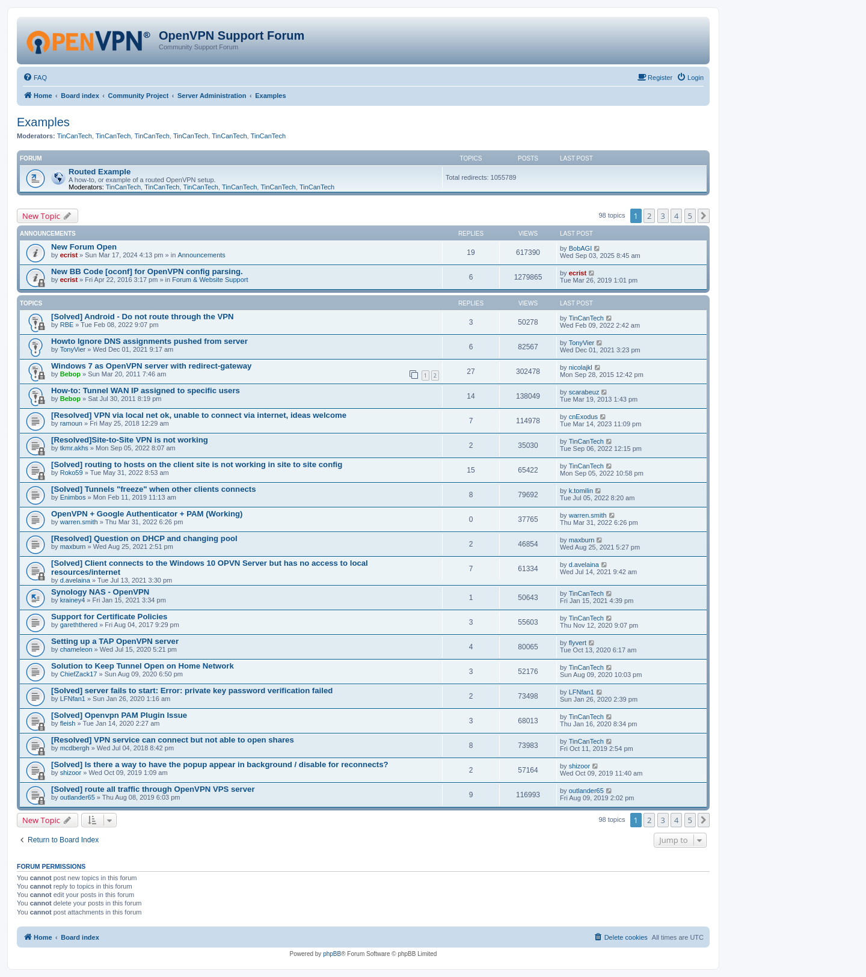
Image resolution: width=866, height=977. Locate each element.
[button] (704, 216)
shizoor (70, 772)
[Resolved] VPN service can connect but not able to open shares (172, 739)
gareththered (78, 624)
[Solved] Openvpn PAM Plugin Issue (119, 715)
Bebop (70, 374)
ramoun (71, 423)
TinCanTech (74, 135)
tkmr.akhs (74, 448)
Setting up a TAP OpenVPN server (115, 641)
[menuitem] (35, 77)
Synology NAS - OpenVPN (100, 591)
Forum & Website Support (210, 279)
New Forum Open (84, 246)
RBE (67, 324)
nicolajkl (580, 367)
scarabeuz (584, 392)
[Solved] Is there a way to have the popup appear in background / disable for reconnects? (219, 764)
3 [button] (663, 215)
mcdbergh (75, 748)
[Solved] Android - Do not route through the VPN (142, 316)
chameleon (76, 649)
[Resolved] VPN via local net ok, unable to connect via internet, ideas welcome (198, 415)
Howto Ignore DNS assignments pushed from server (149, 341)
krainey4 (72, 600)
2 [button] (649, 215)
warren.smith (79, 521)
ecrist (69, 255)
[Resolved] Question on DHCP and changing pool (144, 538)
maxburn (73, 546)
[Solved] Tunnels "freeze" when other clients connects (153, 489)
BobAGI (580, 248)
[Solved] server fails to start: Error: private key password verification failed (192, 690)
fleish (68, 723)
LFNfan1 (72, 698)
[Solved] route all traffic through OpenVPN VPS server (153, 789)
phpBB (332, 954)
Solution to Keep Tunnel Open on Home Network (142, 665)
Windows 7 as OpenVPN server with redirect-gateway (151, 365)
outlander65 (77, 797)
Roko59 (71, 472)
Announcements (201, 255)
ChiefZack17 (78, 674)
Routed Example (100, 171)
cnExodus (583, 416)
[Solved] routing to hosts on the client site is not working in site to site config (196, 464)
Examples (43, 122)
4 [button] (676, 215)
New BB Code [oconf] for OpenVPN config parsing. (147, 271)
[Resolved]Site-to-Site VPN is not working (129, 439)
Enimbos (73, 497)
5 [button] (690, 215)
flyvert (577, 642)
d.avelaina (75, 580)
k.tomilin (581, 490)
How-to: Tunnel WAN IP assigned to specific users (145, 390)
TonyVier (73, 349)
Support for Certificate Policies (109, 616)
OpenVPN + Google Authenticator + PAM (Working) (146, 513)
